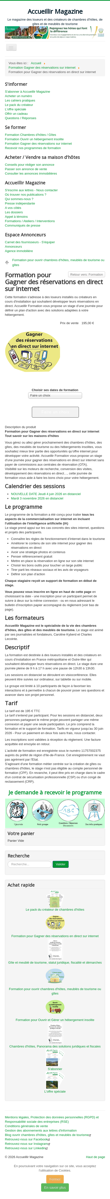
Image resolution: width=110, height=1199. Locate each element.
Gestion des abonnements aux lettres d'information (41, 1130)
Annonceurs (13, 246)
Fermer (55, 1179)
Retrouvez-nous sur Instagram (27, 1144)
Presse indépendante (20, 203)
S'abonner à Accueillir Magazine (27, 91)
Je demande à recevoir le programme (55, 792)
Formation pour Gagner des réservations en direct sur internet (54, 936)
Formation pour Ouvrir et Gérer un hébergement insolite (55, 1020)
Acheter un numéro (18, 96)
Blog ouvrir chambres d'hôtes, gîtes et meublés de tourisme (48, 1135)
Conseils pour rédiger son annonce (29, 164)
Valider (61, 864)
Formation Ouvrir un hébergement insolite (34, 139)
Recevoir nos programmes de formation (33, 148)
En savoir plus (55, 1187)
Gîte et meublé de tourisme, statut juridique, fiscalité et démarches (55, 962)
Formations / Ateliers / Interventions (30, 221)
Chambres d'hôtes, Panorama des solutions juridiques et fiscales (54, 1046)
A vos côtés (13, 208)
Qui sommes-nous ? (19, 199)
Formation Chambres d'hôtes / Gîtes (30, 135)
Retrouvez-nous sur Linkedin (26, 1148)
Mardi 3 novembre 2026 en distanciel (37, 498)
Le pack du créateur (19, 105)
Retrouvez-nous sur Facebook (27, 1139)
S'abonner (55, 1069)
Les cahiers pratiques (20, 100)
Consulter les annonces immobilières (31, 173)
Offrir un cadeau (16, 113)
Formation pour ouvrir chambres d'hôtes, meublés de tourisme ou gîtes (58, 262)
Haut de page (95, 1157)
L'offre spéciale (15, 109)
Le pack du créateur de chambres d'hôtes (55, 909)
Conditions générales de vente (26, 1126)
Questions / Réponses (20, 118)
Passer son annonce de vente (26, 169)
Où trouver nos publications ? (25, 194)
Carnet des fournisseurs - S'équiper (30, 242)
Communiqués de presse (22, 225)
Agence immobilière (19, 251)
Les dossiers (14, 212)
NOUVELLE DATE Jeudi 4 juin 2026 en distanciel (46, 494)
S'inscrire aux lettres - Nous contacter (31, 190)
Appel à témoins (16, 216)
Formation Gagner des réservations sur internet (38, 143)
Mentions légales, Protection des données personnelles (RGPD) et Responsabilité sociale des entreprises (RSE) (52, 1119)
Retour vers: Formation (86, 274)
